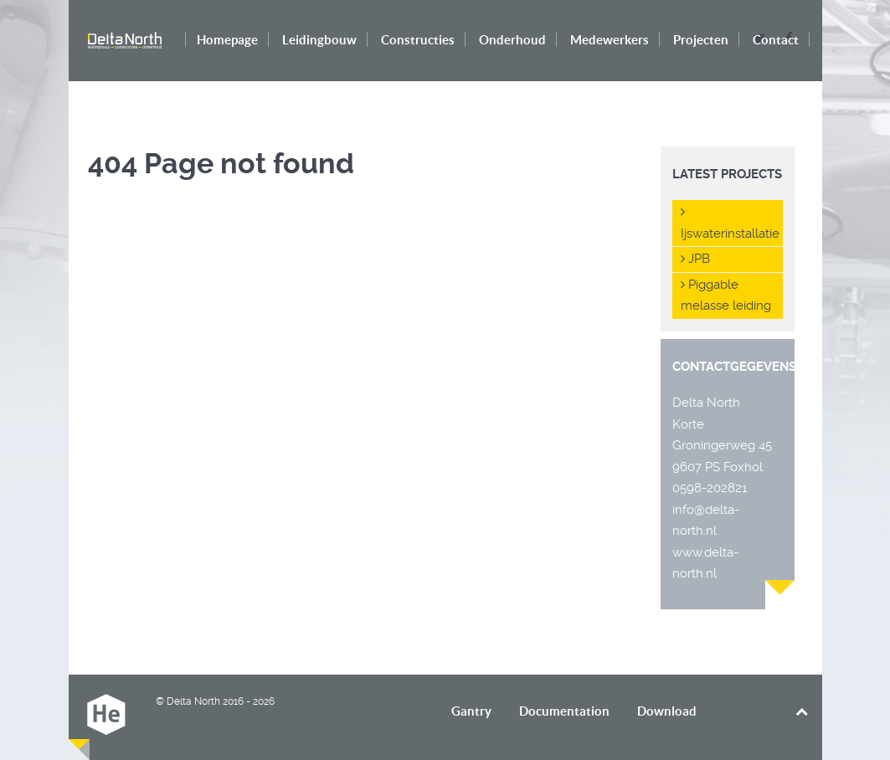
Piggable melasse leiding (726, 295)
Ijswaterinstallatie (730, 223)
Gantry (471, 711)
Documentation (564, 711)
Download (667, 711)
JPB (695, 258)
